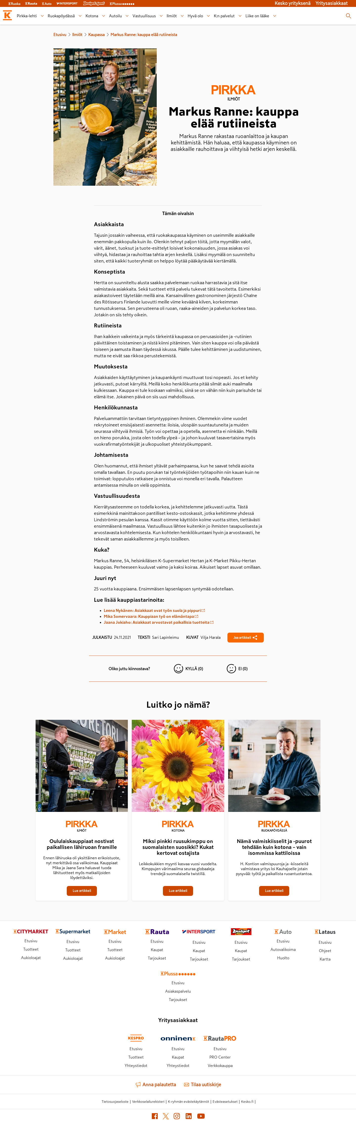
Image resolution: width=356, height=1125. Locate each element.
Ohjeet (325, 951)
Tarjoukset (157, 958)
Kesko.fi (247, 1101)
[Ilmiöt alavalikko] (182, 16)
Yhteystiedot (136, 1065)
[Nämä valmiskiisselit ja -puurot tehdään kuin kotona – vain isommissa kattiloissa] (274, 767)
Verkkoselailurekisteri (148, 1101)
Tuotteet (31, 949)
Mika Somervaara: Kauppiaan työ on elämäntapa (151, 616)
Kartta (325, 959)
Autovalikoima (283, 949)
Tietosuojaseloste (115, 1101)
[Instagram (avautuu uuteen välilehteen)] (177, 1117)
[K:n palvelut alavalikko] (240, 16)
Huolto (283, 958)
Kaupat (157, 950)
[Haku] (348, 16)
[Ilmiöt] (82, 827)
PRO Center (220, 1057)
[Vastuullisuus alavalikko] (161, 16)
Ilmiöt (77, 35)
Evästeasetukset (225, 1101)
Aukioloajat (31, 958)
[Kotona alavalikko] (103, 16)
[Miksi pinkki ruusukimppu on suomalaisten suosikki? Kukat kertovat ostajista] (178, 767)
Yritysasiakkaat (331, 3)
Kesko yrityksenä (293, 3)
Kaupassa (96, 35)
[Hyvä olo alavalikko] (208, 16)
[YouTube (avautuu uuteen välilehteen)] (201, 1117)
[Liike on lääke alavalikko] (275, 16)
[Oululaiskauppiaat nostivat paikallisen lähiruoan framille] (82, 767)
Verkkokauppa (220, 1065)
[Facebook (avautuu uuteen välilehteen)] (155, 1117)
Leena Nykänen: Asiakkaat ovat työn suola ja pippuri (154, 610)
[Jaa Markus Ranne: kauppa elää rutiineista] (245, 638)
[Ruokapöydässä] (274, 827)
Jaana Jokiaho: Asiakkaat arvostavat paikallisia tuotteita (159, 622)
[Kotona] (178, 827)
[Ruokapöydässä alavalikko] (80, 16)
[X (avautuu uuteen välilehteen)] (166, 1117)
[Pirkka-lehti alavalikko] (42, 16)
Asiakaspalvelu (178, 991)
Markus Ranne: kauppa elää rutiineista (144, 35)
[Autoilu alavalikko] (127, 16)
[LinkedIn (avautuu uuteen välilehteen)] (189, 1117)
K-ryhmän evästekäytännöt (188, 1101)
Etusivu (59, 35)
